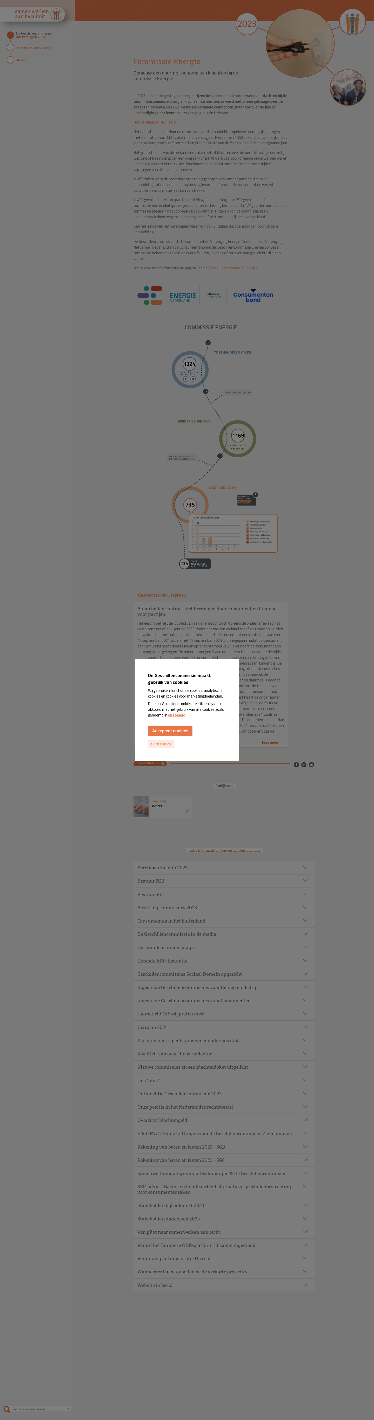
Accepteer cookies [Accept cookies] (170, 730)
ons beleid (176, 715)
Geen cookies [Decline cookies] (161, 744)
